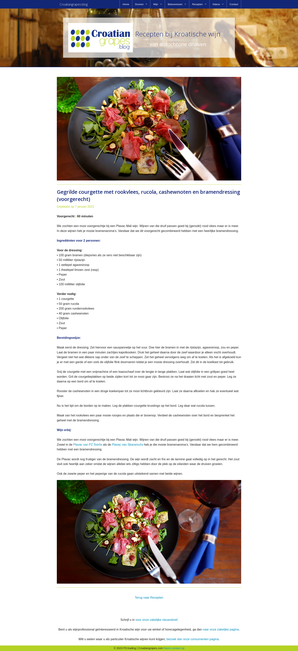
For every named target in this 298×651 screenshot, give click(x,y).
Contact (234, 4)
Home (126, 4)
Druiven (139, 4)
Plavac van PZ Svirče (88, 444)
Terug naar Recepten (149, 597)
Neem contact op (174, 648)
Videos (216, 4)
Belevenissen (175, 4)
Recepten (197, 4)
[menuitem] (126, 4)
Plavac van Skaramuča (127, 444)
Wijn (155, 4)
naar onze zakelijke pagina (221, 629)
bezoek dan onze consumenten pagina (192, 639)
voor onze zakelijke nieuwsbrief (157, 619)
